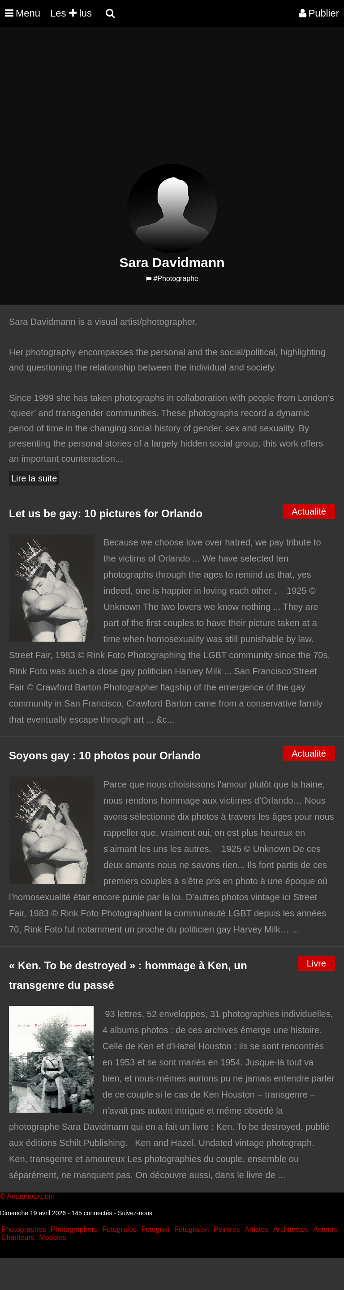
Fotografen (191, 1229)
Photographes (23, 1229)
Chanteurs (17, 1237)
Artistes (256, 1229)
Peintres (227, 1229)
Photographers (74, 1229)
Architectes (291, 1229)
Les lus (71, 13)
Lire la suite (34, 478)
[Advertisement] (163, 101)
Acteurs (325, 1229)
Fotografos (120, 1229)
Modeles (52, 1237)
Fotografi (155, 1229)
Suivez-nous (135, 1213)
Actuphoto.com (31, 1196)
